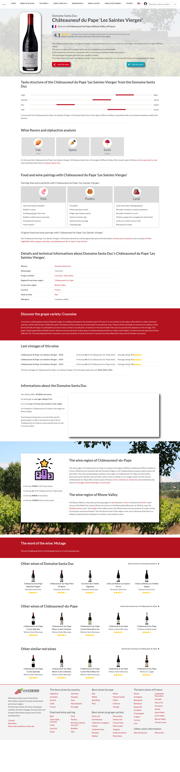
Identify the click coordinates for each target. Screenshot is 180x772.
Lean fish (53, 728)
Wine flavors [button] (93, 3)
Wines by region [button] (27, 3)
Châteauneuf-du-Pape (64, 280)
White (94, 697)
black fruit (56, 163)
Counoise (59, 275)
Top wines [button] (43, 3)
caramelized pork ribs (59, 241)
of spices (47, 163)
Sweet (115, 693)
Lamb (136, 198)
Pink (94, 703)
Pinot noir (96, 716)
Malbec (95, 736)
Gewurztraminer (120, 732)
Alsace (136, 693)
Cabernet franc (98, 729)
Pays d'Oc (159, 702)
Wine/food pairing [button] (113, 3)
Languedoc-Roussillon (160, 694)
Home (13, 3)
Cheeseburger (75, 224)
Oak (38, 150)
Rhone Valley (60, 285)
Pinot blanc (117, 736)
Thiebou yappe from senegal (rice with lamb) (134, 217)
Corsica (137, 720)
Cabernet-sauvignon (100, 722)
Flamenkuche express (32, 221)
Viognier (116, 729)
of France (110, 26)
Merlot (95, 726)
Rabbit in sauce (29, 209)
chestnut (122, 479)
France (57, 290)
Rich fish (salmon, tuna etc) (78, 723)
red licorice (133, 479)
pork (121, 238)
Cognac (137, 716)
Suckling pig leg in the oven (34, 213)
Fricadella (74, 205)
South (113, 502)
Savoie (157, 709)
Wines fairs (159, 732)
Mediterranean (75, 508)
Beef (52, 716)
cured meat (105, 482)
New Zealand (76, 703)
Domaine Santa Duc (64, 15)
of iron (115, 479)
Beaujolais (138, 700)
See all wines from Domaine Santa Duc (143, 564)
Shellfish (74, 728)
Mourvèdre (68, 275)
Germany (75, 693)
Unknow (116, 703)
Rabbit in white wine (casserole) (36, 217)
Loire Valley (159, 715)
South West (160, 712)
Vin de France (160, 722)
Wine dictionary (140, 732)
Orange (116, 707)
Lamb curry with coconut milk (128, 221)
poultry (129, 238)
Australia (53, 697)
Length (94, 508)
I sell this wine (61, 64)
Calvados (138, 710)
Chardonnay (97, 719)
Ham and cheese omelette (34, 205)
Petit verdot (118, 726)
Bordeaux (138, 703)
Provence (159, 706)
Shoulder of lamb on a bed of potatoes (131, 209)
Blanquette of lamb (124, 224)
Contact (11, 720)
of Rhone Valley (98, 26)
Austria (53, 700)
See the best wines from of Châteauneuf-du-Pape (139, 606)
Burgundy (138, 707)
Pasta (52, 731)
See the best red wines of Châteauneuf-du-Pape (140, 649)
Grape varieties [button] (60, 3)
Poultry (90, 198)
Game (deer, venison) (55, 720)
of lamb (116, 238)
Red (56, 294)
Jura (135, 723)
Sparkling (96, 700)
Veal (72, 731)
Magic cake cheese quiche (80, 213)
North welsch (28, 224)
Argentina (54, 693)
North (143, 502)
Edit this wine (135, 64)
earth (149, 160)
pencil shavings (91, 482)
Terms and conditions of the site (21, 726)
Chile (52, 703)
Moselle (158, 699)
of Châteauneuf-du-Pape (79, 26)
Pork (43, 198)
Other (115, 700)
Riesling (95, 732)
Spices (73, 150)
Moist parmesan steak (79, 209)
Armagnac (138, 697)
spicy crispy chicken (79, 241)
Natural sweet (119, 697)
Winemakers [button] (77, 3)
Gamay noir (118, 719)
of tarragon (80, 482)
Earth (107, 150)
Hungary (74, 697)
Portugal (74, 707)
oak (155, 160)
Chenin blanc (118, 722)
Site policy (12, 723)
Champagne (139, 713)
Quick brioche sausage (79, 221)
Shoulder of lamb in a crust (127, 213)
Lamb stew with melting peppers (129, 205)
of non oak (142, 160)
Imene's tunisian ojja (78, 217)
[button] (138, 3)
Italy (73, 700)
